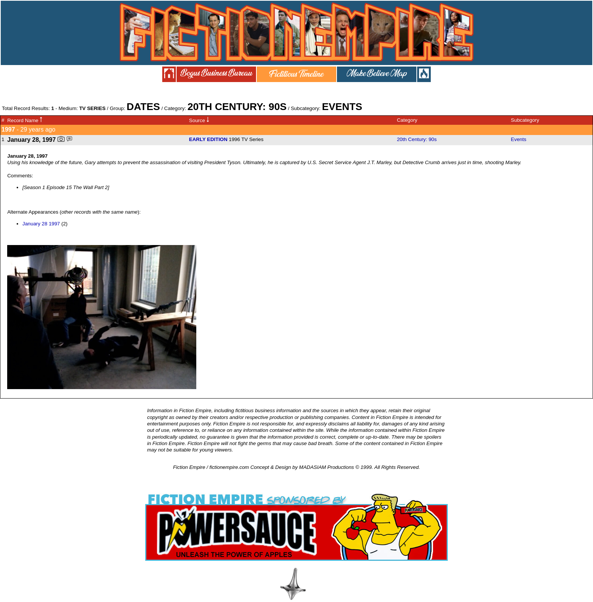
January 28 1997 (41, 224)
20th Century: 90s (416, 139)
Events (518, 139)
